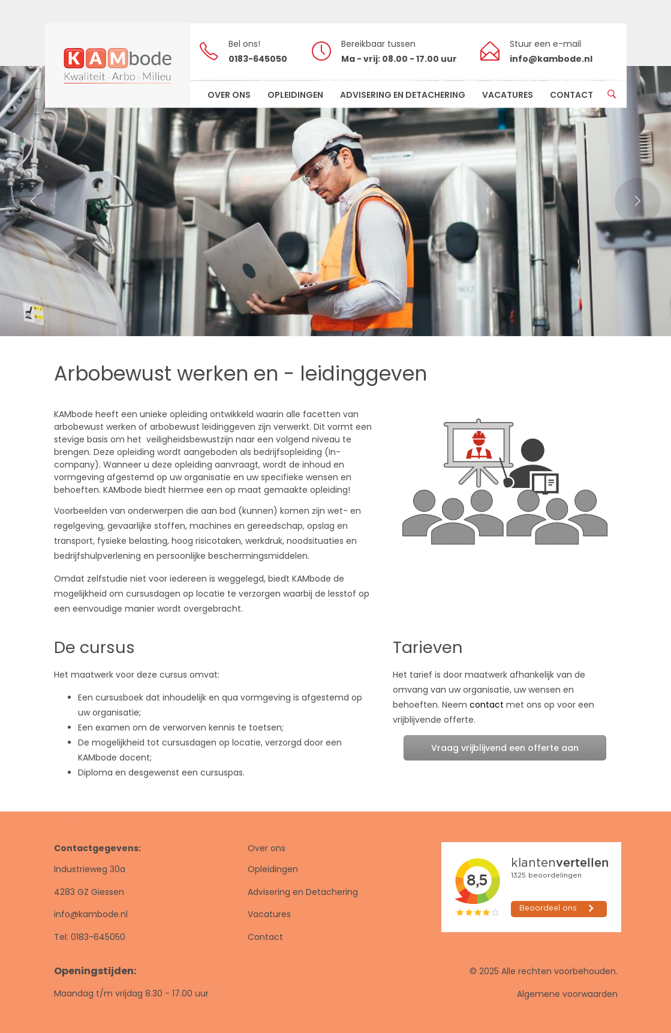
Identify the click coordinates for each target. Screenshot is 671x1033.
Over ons (266, 848)
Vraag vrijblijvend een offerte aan (505, 748)
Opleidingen (273, 869)
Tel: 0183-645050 (89, 937)
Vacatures (269, 914)
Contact (265, 937)
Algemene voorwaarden (567, 994)
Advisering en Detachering (303, 892)
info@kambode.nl (91, 914)
